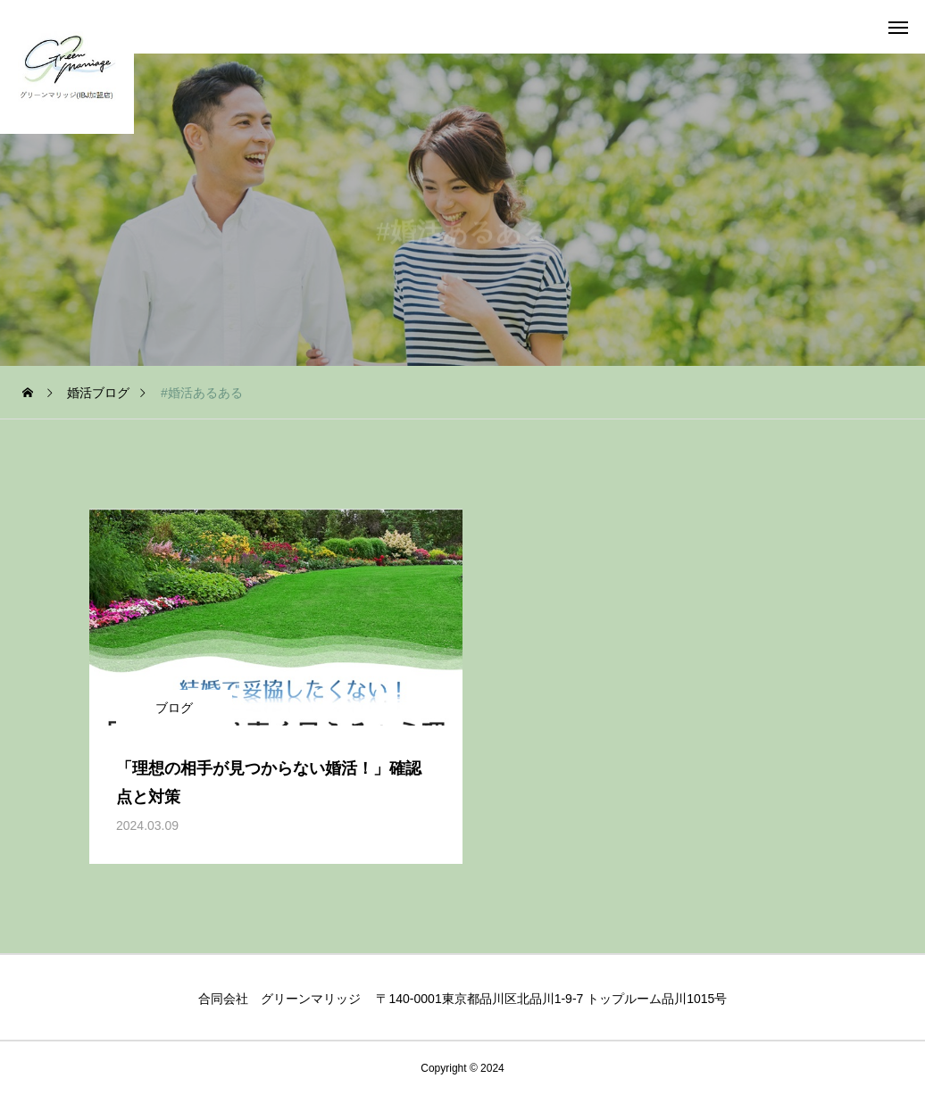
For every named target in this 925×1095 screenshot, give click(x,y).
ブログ (174, 708)
